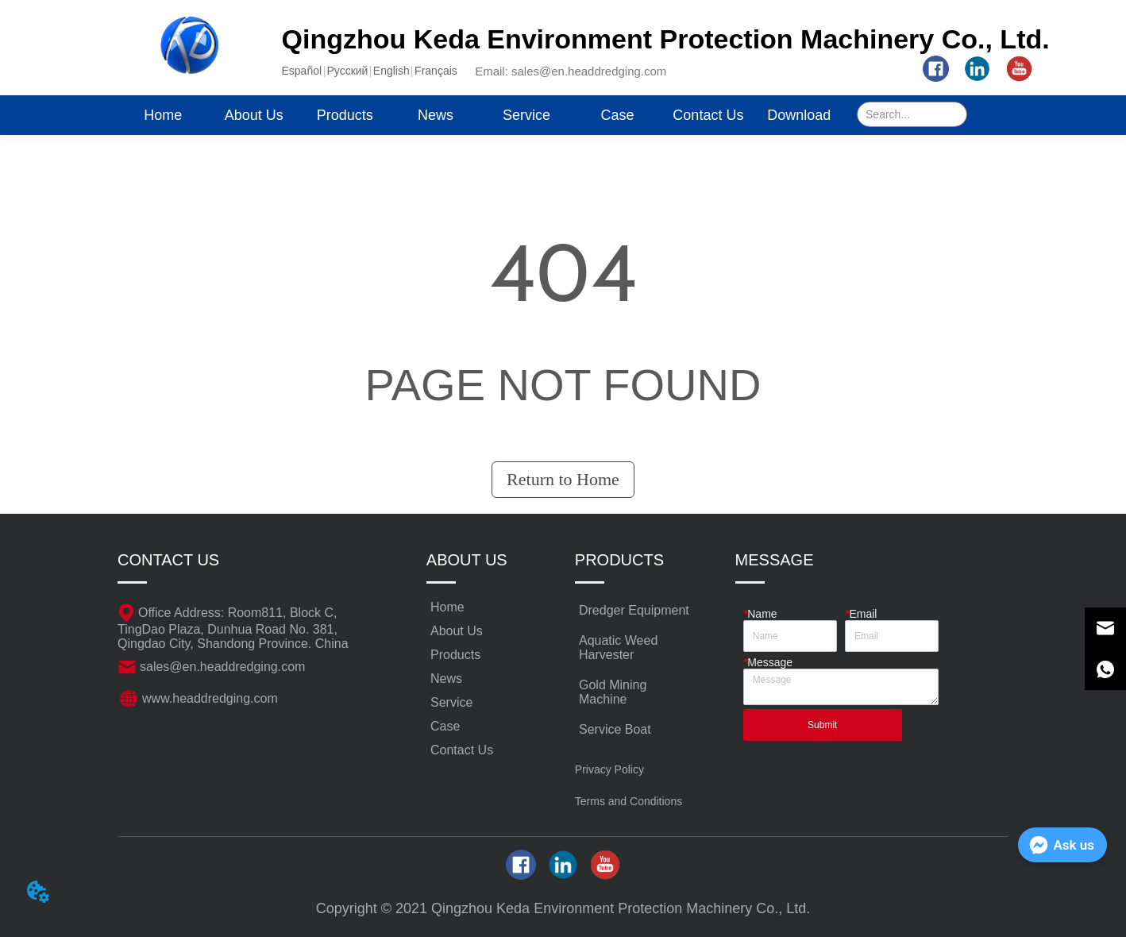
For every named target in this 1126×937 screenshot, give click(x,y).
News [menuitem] (435, 115)
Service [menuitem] (526, 115)
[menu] (481, 115)
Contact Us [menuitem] (708, 115)
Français (436, 70)
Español (302, 70)
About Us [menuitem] (254, 115)
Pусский (347, 70)
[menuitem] (344, 115)
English (391, 70)
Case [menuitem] (617, 115)
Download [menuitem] (799, 115)
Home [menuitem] (163, 115)
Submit (822, 725)
